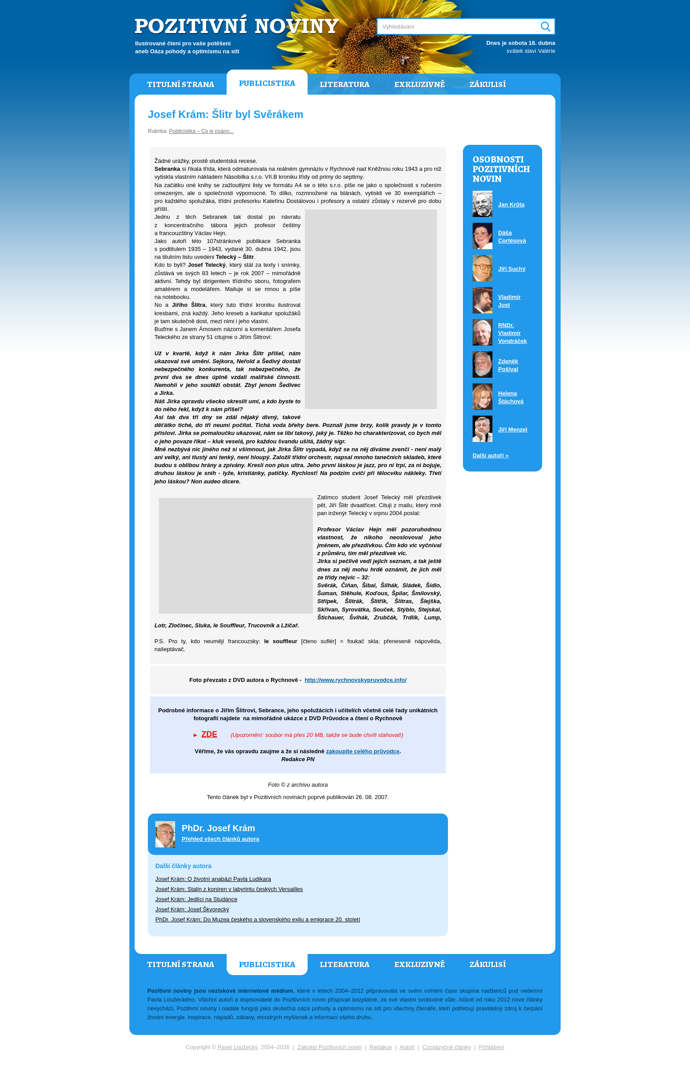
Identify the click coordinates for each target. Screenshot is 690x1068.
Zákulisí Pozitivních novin (329, 1047)
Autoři (407, 1047)
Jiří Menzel (512, 429)
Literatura (345, 84)
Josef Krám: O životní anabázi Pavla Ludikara (213, 879)
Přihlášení (491, 1047)
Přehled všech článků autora (220, 839)
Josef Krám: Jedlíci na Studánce (196, 899)
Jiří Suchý (511, 268)
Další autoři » (491, 455)
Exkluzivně (419, 84)
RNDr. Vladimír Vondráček (512, 333)
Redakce (381, 1047)
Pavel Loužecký (238, 1047)
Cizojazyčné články (446, 1047)
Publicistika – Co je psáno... (201, 131)
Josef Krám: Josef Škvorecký (192, 909)
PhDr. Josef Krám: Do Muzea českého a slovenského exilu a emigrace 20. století (257, 919)
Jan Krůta (511, 204)
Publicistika (267, 83)
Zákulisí (488, 84)
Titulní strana (180, 84)
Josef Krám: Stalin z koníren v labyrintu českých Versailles (229, 889)
